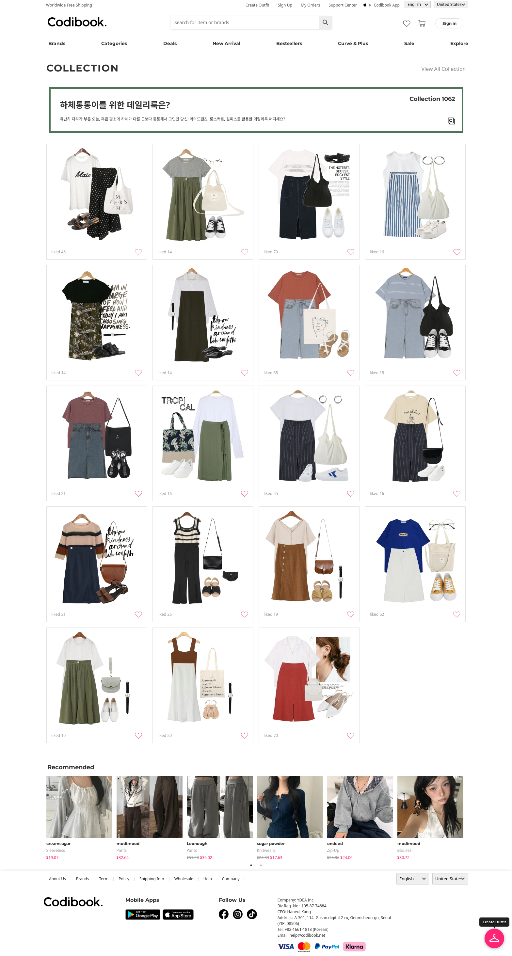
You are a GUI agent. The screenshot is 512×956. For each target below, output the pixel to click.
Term (104, 879)
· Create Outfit (256, 5)
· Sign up (284, 5)
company (231, 879)
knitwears (266, 850)
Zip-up (333, 850)
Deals (170, 43)
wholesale (183, 879)
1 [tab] (251, 865)
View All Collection (443, 68)
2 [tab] (261, 865)
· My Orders (309, 5)
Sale (409, 43)
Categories (114, 43)
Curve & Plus (353, 43)
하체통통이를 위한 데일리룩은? (115, 105)
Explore (459, 43)
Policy (124, 879)
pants (122, 850)
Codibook (77, 22)
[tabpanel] (81, 816)
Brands (56, 43)
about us (57, 879)
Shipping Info (151, 879)
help (207, 879)
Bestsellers (289, 43)
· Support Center (342, 5)
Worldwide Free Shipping (69, 5)
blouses (404, 850)
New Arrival (226, 43)
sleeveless (55, 850)
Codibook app (387, 5)
